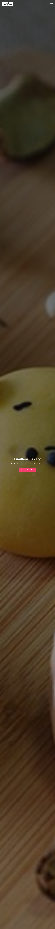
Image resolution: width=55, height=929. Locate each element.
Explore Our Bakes (27, 470)
